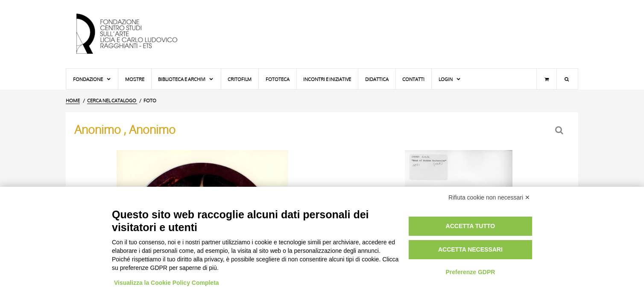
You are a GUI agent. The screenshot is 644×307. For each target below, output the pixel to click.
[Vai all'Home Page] (134, 34)
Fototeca (278, 79)
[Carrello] (546, 79)
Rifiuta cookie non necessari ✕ (489, 197)
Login (450, 79)
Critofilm (240, 79)
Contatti (413, 79)
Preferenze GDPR (470, 272)
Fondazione (92, 79)
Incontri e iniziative (327, 79)
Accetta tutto (470, 226)
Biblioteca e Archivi (186, 79)
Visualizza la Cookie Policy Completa (166, 282)
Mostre (134, 79)
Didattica (377, 79)
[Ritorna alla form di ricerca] (560, 130)
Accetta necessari (470, 249)
